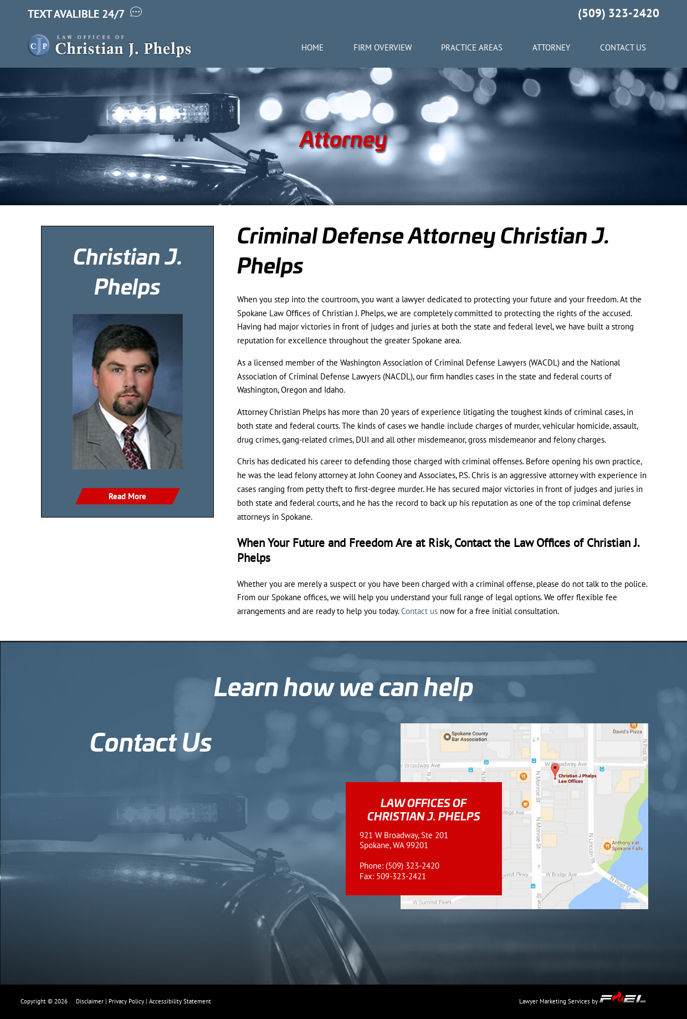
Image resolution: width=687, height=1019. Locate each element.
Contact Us (623, 48)
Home (312, 48)
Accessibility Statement (180, 1001)
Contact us (419, 611)
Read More (127, 496)
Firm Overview (382, 48)
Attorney (551, 48)
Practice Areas (472, 48)
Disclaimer (90, 1001)
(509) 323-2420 (618, 13)
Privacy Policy (126, 1001)
